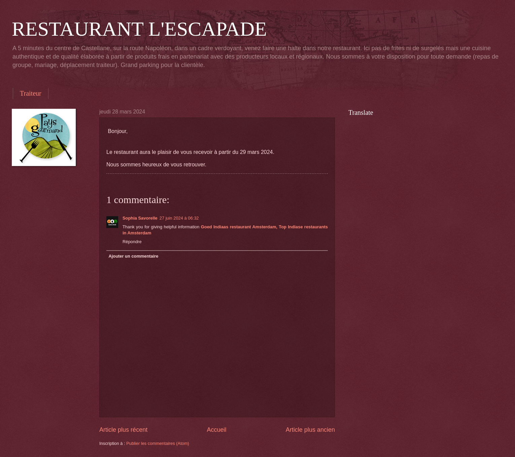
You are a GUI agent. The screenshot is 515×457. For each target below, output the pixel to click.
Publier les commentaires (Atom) (157, 443)
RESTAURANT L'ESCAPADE (139, 29)
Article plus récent (123, 429)
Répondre (132, 241)
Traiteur (30, 93)
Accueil (216, 429)
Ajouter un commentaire (133, 256)
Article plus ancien (310, 429)
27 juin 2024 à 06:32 (179, 218)
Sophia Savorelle (140, 218)
